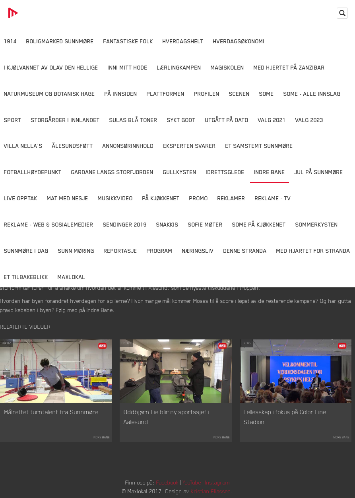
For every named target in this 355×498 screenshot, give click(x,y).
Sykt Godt (181, 119)
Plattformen (165, 93)
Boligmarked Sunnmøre (60, 41)
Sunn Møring (76, 250)
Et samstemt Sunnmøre (259, 145)
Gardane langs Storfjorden (112, 172)
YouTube (191, 482)
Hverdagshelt (183, 41)
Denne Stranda (245, 250)
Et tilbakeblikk (26, 276)
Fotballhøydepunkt (33, 172)
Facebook (167, 482)
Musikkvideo (115, 198)
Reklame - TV (273, 198)
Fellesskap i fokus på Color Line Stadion (285, 417)
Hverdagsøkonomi (239, 41)
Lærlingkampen (179, 67)
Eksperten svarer (189, 145)
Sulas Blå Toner (133, 119)
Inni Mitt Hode (127, 67)
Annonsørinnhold (128, 145)
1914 (10, 41)
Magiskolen (227, 67)
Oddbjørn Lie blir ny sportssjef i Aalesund (167, 417)
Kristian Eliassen (211, 491)
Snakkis (167, 224)
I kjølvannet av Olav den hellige (51, 67)
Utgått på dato (226, 119)
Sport (12, 119)
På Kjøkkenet (161, 198)
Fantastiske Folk (128, 41)
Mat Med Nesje (67, 198)
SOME (266, 93)
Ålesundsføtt (72, 145)
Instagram (217, 482)
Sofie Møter (205, 224)
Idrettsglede (225, 172)
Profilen (206, 93)
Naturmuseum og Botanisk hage (49, 93)
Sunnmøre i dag (26, 250)
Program (160, 250)
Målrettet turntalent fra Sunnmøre (51, 412)
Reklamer (231, 198)
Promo (198, 198)
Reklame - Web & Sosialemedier (48, 224)
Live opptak (20, 198)
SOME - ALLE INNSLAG (312, 93)
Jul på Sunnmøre (319, 172)
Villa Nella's (23, 145)
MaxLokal (71, 276)
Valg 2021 (272, 119)
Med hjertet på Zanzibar (289, 67)
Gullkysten (179, 172)
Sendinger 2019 (125, 224)
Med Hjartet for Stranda (313, 250)
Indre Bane (269, 172)
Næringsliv (198, 250)
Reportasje (120, 250)
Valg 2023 (309, 119)
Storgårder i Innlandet (65, 119)
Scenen (239, 93)
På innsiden (121, 93)
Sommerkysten (316, 224)
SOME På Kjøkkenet (259, 224)
